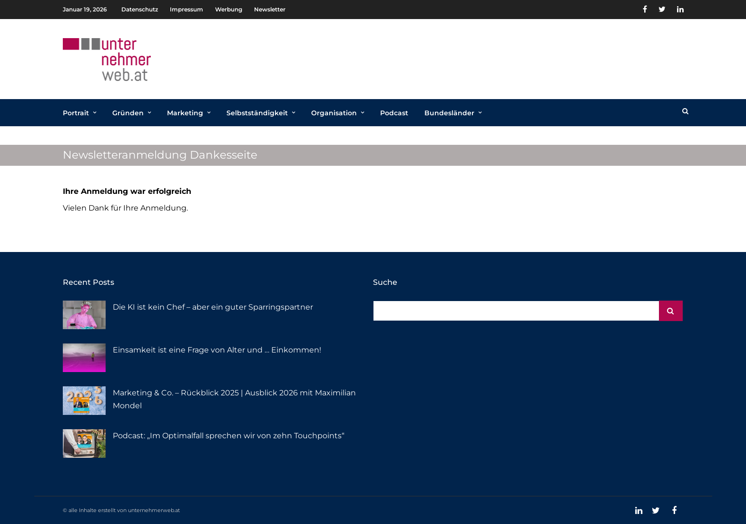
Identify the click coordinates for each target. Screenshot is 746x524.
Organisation (334, 113)
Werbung (228, 9)
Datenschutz (139, 9)
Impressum (186, 9)
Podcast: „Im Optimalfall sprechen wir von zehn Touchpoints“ (228, 435)
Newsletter (269, 9)
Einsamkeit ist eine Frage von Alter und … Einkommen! (217, 349)
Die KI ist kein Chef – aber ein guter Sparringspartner (213, 307)
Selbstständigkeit (257, 113)
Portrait (76, 113)
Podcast (394, 113)
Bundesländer (449, 113)
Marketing (185, 113)
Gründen (128, 113)
